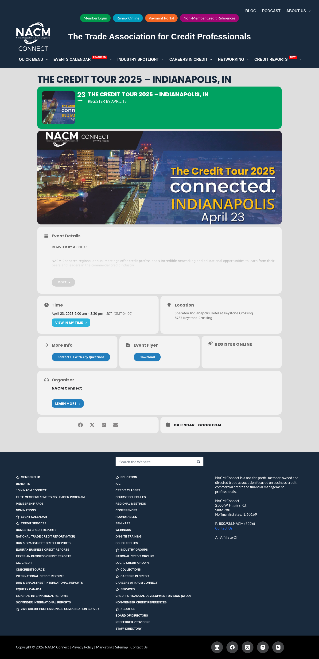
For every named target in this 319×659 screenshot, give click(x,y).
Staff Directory (129, 628)
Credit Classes (128, 490)
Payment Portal (161, 18)
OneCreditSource (30, 569)
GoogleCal (210, 425)
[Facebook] (232, 647)
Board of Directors (132, 615)
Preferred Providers (133, 622)
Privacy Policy (82, 647)
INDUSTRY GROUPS (132, 550)
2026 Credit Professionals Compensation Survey (57, 609)
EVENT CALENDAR (31, 517)
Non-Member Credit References (209, 18)
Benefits (23, 483)
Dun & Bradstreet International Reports (49, 582)
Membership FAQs (29, 503)
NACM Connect (67, 388)
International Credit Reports (40, 576)
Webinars (123, 530)
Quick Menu (34, 59)
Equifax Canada (28, 589)
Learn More (67, 403)
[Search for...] (155, 461)
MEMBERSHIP (28, 477)
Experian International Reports (42, 596)
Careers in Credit (191, 59)
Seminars (123, 523)
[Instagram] (263, 647)
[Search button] (198, 461)
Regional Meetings (131, 503)
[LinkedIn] (217, 647)
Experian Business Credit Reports (43, 556)
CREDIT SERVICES (31, 523)
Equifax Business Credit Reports (42, 549)
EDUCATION (126, 477)
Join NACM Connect (31, 490)
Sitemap (121, 647)
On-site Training (128, 536)
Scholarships (127, 543)
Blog (250, 11)
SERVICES (125, 589)
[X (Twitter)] (247, 647)
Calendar (184, 425)
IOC (118, 483)
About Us (299, 11)
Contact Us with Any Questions (81, 357)
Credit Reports (278, 59)
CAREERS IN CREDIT (132, 576)
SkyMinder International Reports (43, 602)
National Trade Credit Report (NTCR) (45, 536)
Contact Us (224, 528)
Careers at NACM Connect (137, 582)
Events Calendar (83, 59)
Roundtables (126, 517)
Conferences (126, 510)
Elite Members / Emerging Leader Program (50, 497)
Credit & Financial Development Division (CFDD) (153, 596)
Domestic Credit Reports (36, 530)
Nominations (26, 510)
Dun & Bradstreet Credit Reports (43, 543)
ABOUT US (125, 609)
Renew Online (128, 18)
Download (147, 357)
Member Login (95, 18)
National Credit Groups (135, 556)
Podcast (271, 11)
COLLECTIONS (128, 570)
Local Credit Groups (132, 562)
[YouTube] (278, 647)
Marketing (104, 647)
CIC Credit (24, 562)
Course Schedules (131, 497)
